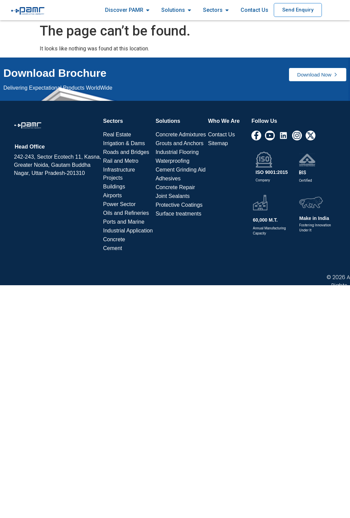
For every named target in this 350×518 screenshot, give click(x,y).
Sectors (113, 121)
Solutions (168, 121)
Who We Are (224, 121)
